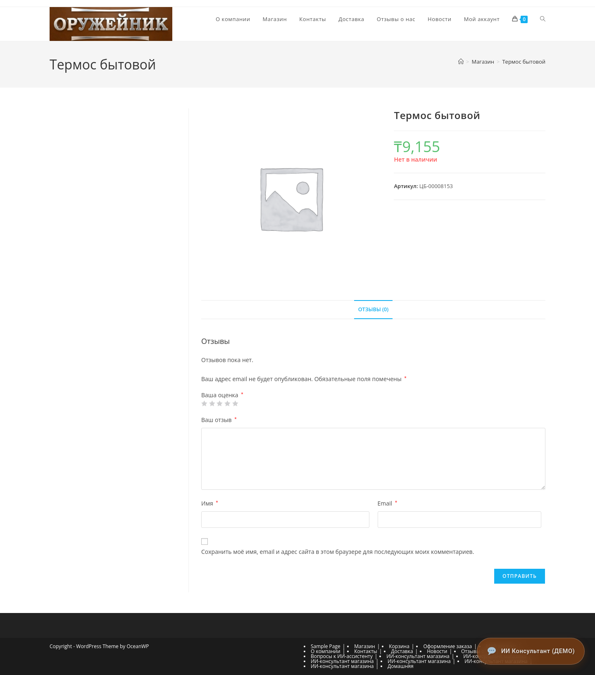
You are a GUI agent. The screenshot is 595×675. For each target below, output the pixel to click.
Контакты (365, 651)
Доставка (402, 651)
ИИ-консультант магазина (418, 656)
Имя (209, 504)
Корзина (399, 646)
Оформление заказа (447, 646)
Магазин (364, 646)
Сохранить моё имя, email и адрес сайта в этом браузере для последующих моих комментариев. (337, 552)
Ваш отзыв (219, 420)
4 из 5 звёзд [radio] (227, 404)
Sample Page (325, 646)
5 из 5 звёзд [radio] (235, 404)
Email (387, 504)
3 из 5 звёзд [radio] (219, 404)
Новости (437, 651)
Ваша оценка (222, 395)
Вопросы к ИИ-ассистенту (342, 656)
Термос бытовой (523, 62)
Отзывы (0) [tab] (373, 309)
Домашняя (400, 666)
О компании (325, 651)
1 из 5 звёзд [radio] (204, 404)
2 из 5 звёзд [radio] (212, 404)
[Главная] (461, 62)
